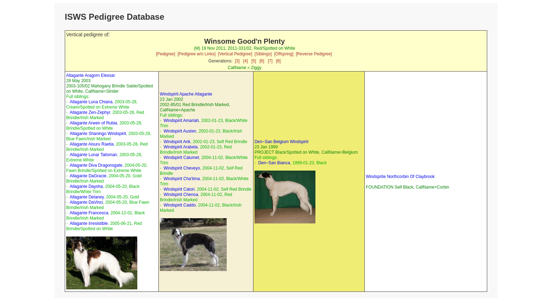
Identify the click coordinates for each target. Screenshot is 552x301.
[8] (278, 61)
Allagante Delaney (87, 197)
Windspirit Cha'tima (182, 178)
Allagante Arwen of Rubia (93, 123)
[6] (261, 61)
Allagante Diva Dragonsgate (96, 165)
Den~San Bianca (274, 162)
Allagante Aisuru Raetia (92, 144)
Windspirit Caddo (180, 205)
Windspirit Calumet (181, 157)
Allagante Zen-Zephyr (90, 112)
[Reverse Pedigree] (314, 53)
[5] (253, 61)
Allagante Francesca (89, 212)
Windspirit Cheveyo (182, 168)
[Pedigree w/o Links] (196, 53)
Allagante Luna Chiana (91, 101)
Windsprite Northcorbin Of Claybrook (400, 176)
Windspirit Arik (177, 141)
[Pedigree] (165, 53)
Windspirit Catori (179, 189)
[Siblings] (263, 53)
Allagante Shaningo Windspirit (98, 133)
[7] (270, 61)
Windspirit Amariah (181, 120)
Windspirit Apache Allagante (186, 94)
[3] (237, 61)
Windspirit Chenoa (181, 194)
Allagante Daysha (86, 186)
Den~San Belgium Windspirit (281, 141)
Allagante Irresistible (89, 223)
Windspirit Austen (180, 131)
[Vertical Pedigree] (235, 53)
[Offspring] (283, 53)
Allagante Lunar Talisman (93, 154)
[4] (245, 61)
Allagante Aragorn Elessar (90, 75)
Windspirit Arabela (181, 147)
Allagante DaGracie (88, 175)
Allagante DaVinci (86, 202)
